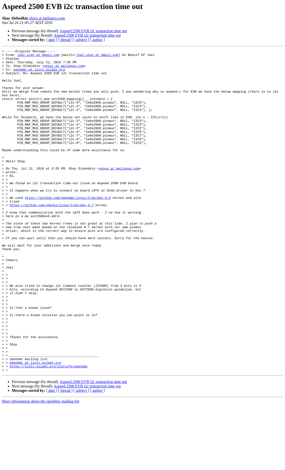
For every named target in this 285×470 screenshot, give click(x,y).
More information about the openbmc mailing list (40, 466)
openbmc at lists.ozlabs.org (39, 74)
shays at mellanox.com (47, 18)
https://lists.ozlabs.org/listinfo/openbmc (49, 430)
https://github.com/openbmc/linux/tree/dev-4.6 (68, 227)
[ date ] (51, 40)
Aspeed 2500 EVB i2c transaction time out (93, 31)
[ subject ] (81, 40)
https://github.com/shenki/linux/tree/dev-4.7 (51, 236)
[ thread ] (65, 40)
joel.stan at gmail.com (38, 56)
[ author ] (97, 40)
